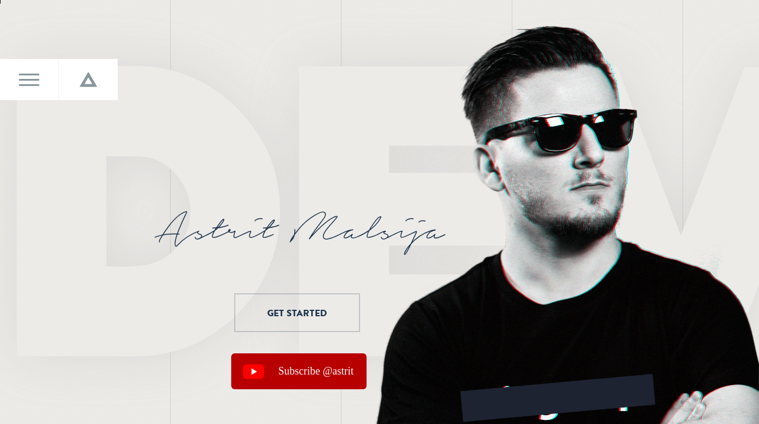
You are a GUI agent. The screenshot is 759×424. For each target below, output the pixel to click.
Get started (280, 312)
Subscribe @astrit (316, 371)
